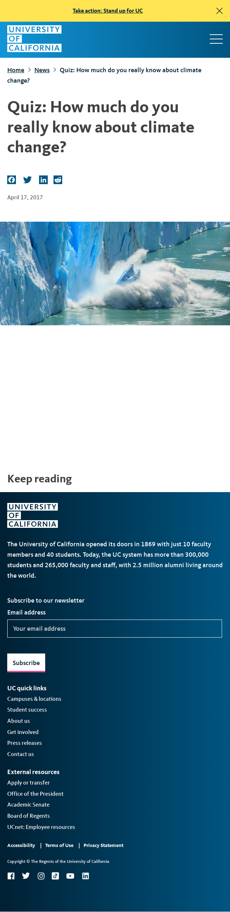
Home (15, 70)
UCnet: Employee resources (41, 827)
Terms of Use (59, 845)
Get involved (23, 732)
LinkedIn (85, 876)
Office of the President (35, 793)
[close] (219, 11)
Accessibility (21, 845)
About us (18, 720)
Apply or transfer (28, 782)
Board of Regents (28, 815)
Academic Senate (28, 804)
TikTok (55, 876)
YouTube (70, 876)
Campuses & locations (34, 698)
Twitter (26, 876)
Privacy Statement (103, 845)
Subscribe (26, 663)
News (42, 70)
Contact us (20, 754)
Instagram (40, 876)
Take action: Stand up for (108, 10)
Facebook (10, 876)
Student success (27, 709)
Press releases (24, 742)
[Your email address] (114, 629)
